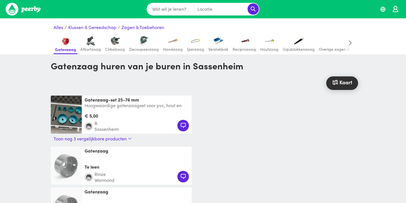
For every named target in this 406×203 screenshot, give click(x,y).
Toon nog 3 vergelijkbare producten (93, 138)
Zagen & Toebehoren (143, 27)
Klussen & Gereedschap (92, 27)
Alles (58, 27)
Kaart (342, 82)
